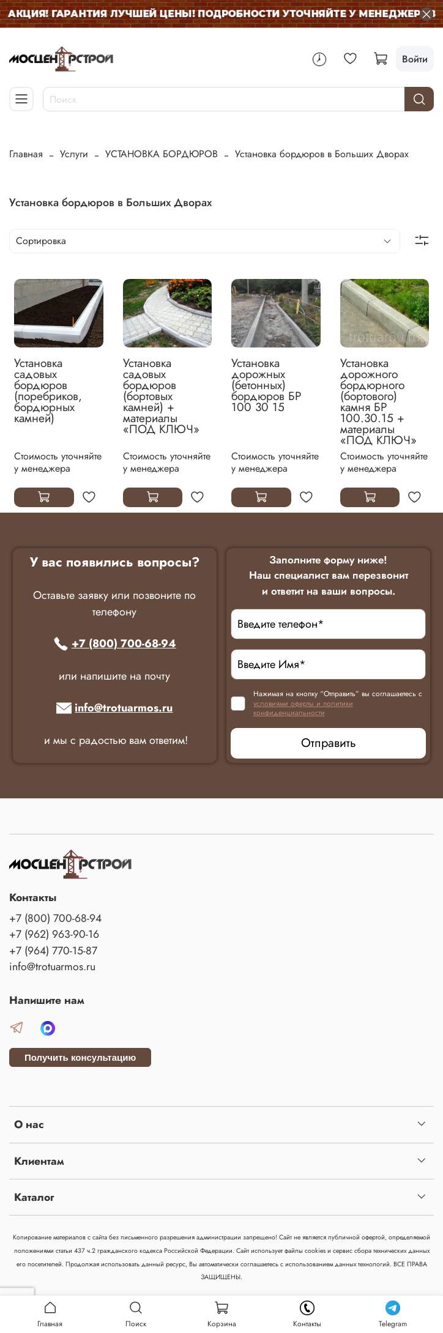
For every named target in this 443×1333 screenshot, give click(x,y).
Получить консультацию (80, 1057)
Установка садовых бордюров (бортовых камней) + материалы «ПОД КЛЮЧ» (161, 395)
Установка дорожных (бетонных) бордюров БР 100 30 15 (266, 384)
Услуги (74, 154)
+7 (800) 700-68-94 (114, 644)
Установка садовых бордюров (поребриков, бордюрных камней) (48, 390)
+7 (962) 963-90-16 (54, 934)
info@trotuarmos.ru (114, 708)
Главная (26, 154)
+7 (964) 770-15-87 (53, 951)
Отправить (328, 743)
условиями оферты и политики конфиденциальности (303, 708)
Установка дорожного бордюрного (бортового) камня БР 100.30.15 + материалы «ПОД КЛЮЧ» (378, 401)
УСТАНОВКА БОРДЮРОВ (161, 154)
